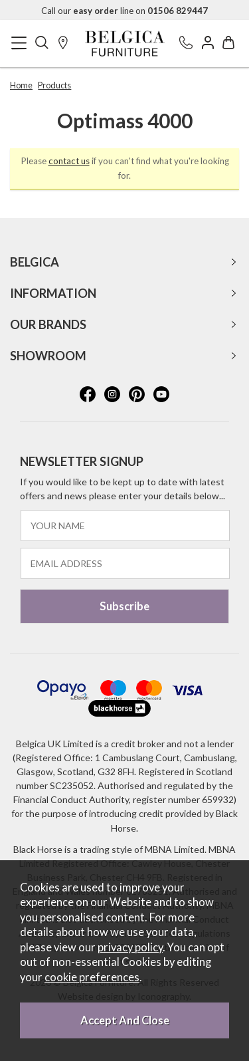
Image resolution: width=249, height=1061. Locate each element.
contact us (69, 161)
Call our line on (124, 10)
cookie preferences (91, 977)
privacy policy (130, 947)
